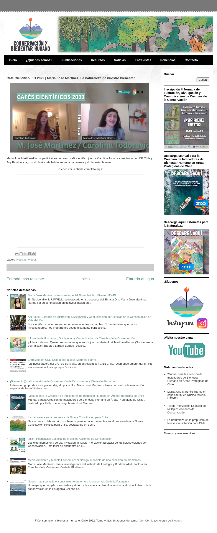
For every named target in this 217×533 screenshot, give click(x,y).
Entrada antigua (140, 279)
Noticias (120, 60)
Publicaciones (71, 60)
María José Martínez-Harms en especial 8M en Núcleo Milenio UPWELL (73, 295)
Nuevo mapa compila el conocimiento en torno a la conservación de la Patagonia (78, 481)
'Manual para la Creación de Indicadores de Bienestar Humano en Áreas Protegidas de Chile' (86, 395)
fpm (141, 520)
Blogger (176, 520)
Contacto (191, 60)
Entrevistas (143, 60)
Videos (32, 259)
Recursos (98, 60)
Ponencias (168, 60)
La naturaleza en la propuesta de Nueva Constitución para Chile (68, 417)
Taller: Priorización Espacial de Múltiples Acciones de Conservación (70, 438)
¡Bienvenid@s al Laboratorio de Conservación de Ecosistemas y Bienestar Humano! (62, 381)
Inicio (13, 60)
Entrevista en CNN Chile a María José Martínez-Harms (62, 359)
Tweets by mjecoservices (179, 433)
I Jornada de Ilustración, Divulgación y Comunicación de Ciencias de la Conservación (81, 338)
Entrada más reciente (25, 279)
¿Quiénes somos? (39, 60)
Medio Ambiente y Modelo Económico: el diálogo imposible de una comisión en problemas (84, 460)
